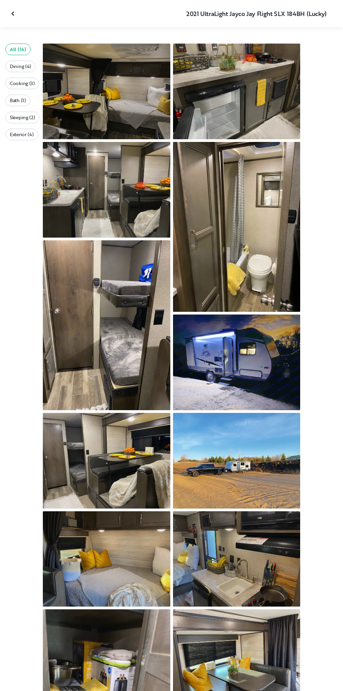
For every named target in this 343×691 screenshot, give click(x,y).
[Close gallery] (13, 13)
